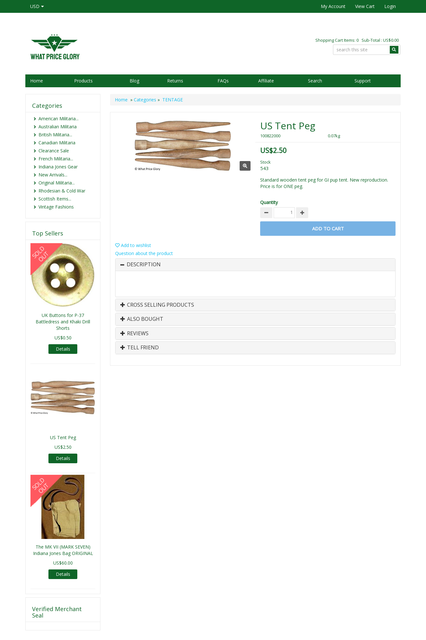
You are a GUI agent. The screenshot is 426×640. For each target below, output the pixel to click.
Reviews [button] (134, 334)
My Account (333, 6)
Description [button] (144, 265)
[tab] (255, 265)
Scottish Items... (54, 199)
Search (315, 81)
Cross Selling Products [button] (157, 305)
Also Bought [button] (141, 319)
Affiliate (266, 81)
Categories (145, 100)
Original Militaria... (56, 183)
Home (36, 81)
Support (362, 81)
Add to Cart (328, 228)
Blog (134, 81)
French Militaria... (55, 159)
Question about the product (144, 253)
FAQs (223, 81)
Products (83, 81)
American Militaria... (58, 118)
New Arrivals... (52, 175)
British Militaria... (55, 135)
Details (63, 349)
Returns (175, 81)
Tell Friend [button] (139, 348)
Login (390, 6)
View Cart (365, 6)
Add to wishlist (133, 245)
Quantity (269, 202)
